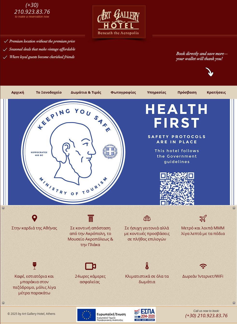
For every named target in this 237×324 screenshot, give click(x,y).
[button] (118, 152)
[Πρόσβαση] (187, 92)
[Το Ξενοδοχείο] (48, 92)
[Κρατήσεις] (216, 92)
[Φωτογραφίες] (123, 92)
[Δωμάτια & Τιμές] (86, 92)
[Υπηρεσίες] (156, 92)
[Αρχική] (18, 92)
